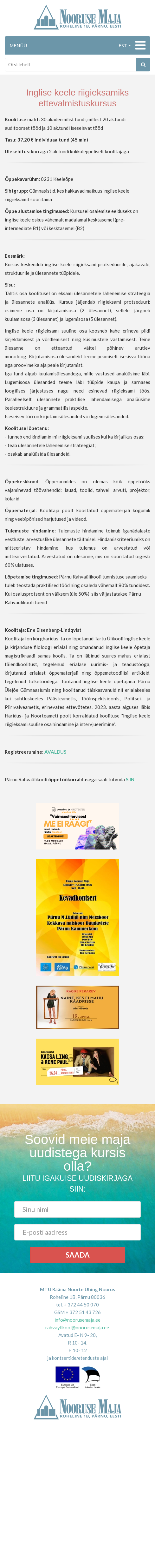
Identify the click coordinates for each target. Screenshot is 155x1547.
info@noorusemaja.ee (77, 1320)
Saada (78, 1255)
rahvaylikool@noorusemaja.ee (77, 1327)
